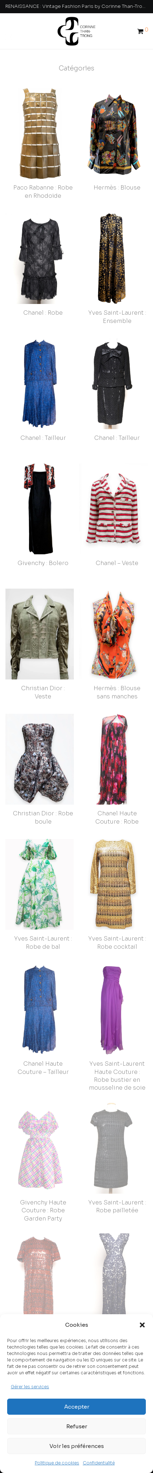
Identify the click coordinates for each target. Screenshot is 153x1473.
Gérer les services (30, 1386)
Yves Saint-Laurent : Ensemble (117, 316)
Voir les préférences (76, 1446)
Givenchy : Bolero (43, 563)
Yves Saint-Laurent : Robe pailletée (117, 1187)
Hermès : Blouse (117, 187)
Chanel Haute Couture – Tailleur (43, 1055)
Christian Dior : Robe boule (43, 817)
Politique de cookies (57, 1462)
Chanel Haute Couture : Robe (117, 811)
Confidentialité (99, 1462)
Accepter (76, 1406)
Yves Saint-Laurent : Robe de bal (43, 936)
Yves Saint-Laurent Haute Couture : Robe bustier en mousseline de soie (117, 1063)
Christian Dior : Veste (43, 692)
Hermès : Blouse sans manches (117, 692)
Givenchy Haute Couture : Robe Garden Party (43, 1191)
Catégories (76, 68)
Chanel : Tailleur (43, 438)
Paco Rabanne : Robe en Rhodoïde (43, 191)
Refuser (76, 1426)
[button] (142, 1325)
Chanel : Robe (43, 312)
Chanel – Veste (117, 563)
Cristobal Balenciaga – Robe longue (117, 1311)
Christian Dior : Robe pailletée (43, 1311)
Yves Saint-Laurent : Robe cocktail (117, 936)
